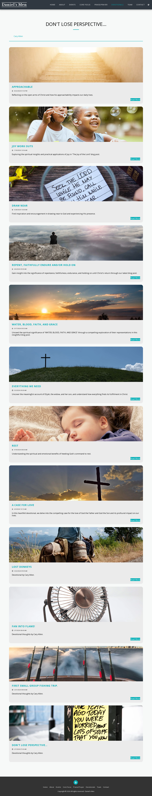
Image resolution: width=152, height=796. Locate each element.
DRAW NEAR (20, 205)
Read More (135, 99)
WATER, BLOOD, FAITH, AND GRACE (35, 324)
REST (15, 445)
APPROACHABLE (22, 86)
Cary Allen (18, 36)
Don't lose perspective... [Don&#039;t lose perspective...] (29, 745)
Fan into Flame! (23, 626)
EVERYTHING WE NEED (26, 386)
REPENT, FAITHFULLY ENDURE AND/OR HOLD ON (44, 265)
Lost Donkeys (22, 566)
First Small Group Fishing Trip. (35, 685)
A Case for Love (23, 505)
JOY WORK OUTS (22, 146)
